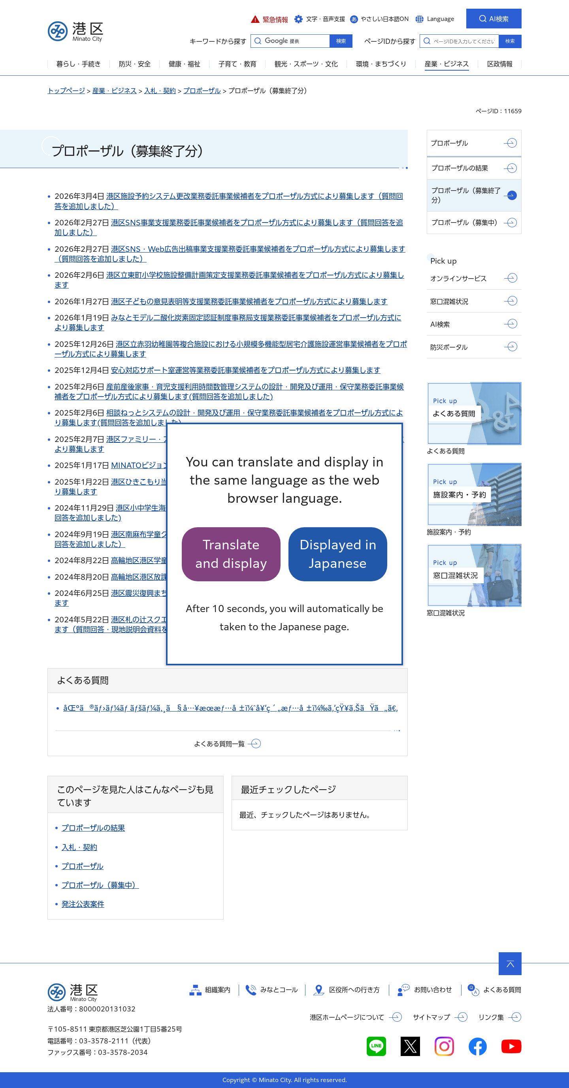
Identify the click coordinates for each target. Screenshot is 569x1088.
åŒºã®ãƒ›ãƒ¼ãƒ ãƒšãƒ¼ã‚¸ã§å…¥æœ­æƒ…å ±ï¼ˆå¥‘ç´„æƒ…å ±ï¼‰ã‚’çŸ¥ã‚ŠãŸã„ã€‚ (230, 708)
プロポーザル (202, 91)
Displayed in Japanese (338, 554)
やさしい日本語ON (385, 19)
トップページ (66, 91)
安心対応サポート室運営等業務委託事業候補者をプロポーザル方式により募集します (246, 370)
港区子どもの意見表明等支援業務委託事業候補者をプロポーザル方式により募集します (249, 301)
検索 (510, 41)
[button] (269, 18)
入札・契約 (160, 91)
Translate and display (231, 554)
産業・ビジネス (114, 91)
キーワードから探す (258, 40)
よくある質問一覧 (219, 744)
